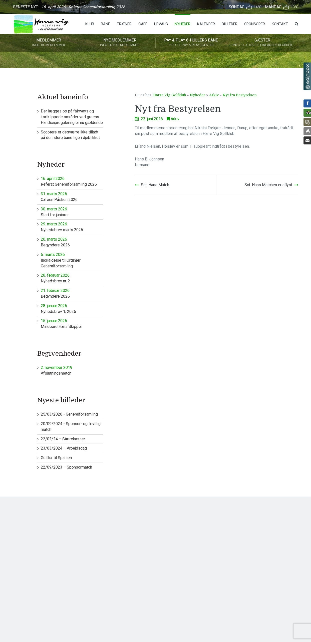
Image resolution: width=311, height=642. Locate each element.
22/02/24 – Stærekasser (63, 439)
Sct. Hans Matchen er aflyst (268, 184)
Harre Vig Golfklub (169, 95)
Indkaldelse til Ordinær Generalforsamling (72, 260)
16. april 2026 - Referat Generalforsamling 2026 (83, 6)
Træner (124, 24)
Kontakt (280, 24)
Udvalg (161, 24)
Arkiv (214, 95)
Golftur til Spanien (56, 457)
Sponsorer (254, 24)
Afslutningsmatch (72, 370)
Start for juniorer (72, 211)
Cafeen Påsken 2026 (72, 196)
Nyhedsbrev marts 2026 (72, 226)
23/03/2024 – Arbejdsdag (64, 448)
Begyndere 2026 (72, 242)
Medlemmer (48, 43)
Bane (105, 24)
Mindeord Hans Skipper (72, 323)
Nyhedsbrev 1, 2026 (72, 308)
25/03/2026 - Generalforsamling (69, 414)
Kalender (206, 24)
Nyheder (182, 24)
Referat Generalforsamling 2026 (72, 181)
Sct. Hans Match (155, 184)
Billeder (229, 24)
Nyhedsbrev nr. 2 (72, 278)
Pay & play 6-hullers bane (191, 43)
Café (142, 24)
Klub (89, 24)
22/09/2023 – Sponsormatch (66, 467)
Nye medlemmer (119, 43)
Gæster (262, 43)
